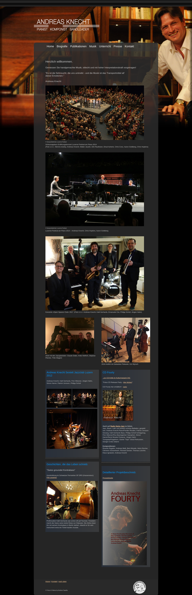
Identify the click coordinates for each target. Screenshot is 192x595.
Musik (92, 46)
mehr (125, 387)
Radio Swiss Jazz (117, 426)
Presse (118, 46)
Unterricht (105, 46)
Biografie (62, 46)
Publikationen (78, 46)
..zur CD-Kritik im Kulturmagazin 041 (116, 378)
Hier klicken (127, 382)
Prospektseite (108, 478)
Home (50, 46)
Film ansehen (52, 478)
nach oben (63, 581)
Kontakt (129, 46)
